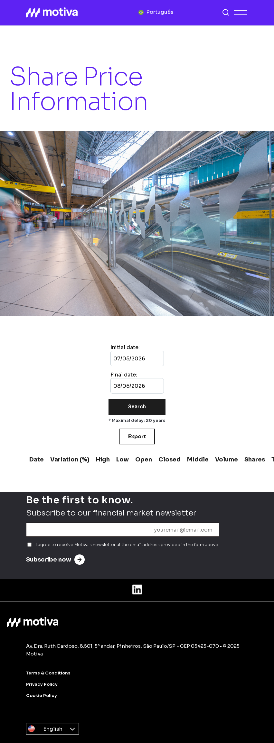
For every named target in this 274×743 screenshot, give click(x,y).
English (52, 729)
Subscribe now (55, 559)
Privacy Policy (42, 684)
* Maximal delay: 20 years (137, 420)
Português (160, 12)
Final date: (123, 374)
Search (137, 407)
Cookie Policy (41, 695)
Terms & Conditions (48, 673)
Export (137, 436)
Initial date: (125, 347)
